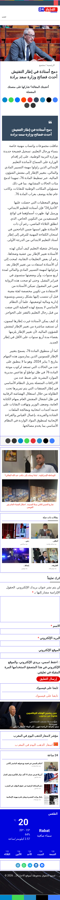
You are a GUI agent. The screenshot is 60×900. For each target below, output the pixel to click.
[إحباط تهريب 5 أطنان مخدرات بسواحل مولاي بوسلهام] (15, 555)
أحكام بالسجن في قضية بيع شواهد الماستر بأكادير (24, 763)
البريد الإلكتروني (49, 638)
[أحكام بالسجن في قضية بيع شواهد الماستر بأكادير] (44, 531)
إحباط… (26, 565)
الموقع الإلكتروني (49, 650)
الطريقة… (54, 565)
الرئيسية (52, 65)
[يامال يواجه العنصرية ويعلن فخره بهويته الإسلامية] (51, 800)
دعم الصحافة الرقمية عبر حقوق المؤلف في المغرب (23, 786)
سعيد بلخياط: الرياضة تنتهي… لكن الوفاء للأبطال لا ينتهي (36, 726)
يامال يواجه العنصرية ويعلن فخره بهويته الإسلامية (24, 797)
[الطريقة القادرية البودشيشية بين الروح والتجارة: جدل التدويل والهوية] (44, 555)
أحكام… (55, 541)
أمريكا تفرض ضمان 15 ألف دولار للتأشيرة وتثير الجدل (22, 775)
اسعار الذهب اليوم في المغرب (34, 745)
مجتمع (42, 65)
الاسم (55, 626)
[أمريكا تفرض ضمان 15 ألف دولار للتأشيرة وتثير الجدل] (51, 777)
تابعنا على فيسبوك (46, 696)
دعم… (27, 541)
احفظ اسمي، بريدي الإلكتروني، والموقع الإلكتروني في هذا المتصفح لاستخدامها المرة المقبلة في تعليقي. (32, 667)
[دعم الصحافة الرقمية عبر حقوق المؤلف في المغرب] (15, 531)
